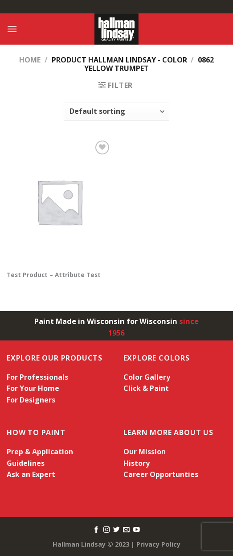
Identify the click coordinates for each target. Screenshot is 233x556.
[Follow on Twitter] (116, 530)
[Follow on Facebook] (96, 530)
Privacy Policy (158, 544)
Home (30, 60)
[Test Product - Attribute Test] (59, 201)
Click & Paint (146, 388)
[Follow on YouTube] (136, 530)
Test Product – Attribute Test (54, 275)
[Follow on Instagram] (106, 530)
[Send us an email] (126, 530)
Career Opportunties (160, 474)
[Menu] (12, 29)
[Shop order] (116, 111)
